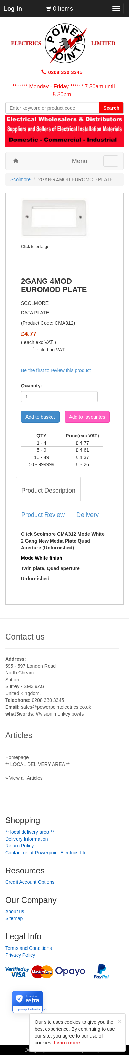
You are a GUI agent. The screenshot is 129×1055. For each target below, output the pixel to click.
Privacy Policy (20, 955)
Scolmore (20, 179)
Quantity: (31, 385)
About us (14, 911)
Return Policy (19, 845)
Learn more (67, 1042)
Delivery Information (26, 839)
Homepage (17, 757)
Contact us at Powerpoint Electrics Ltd (46, 852)
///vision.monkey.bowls (60, 714)
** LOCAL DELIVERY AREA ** (37, 764)
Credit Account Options (29, 882)
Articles (18, 735)
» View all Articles (24, 778)
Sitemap (14, 918)
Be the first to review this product (56, 370)
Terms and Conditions (28, 948)
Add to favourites (87, 417)
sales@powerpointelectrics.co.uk (56, 707)
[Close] (120, 1021)
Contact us (25, 636)
